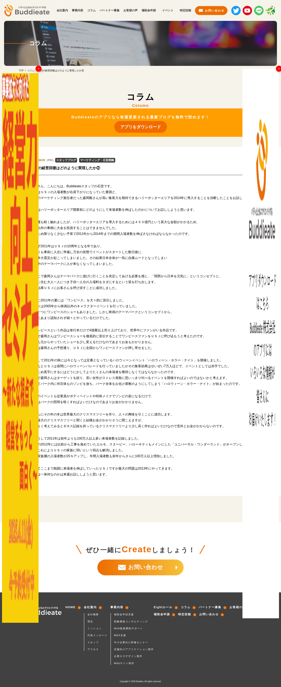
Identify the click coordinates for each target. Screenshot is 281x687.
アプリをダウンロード (140, 127)
